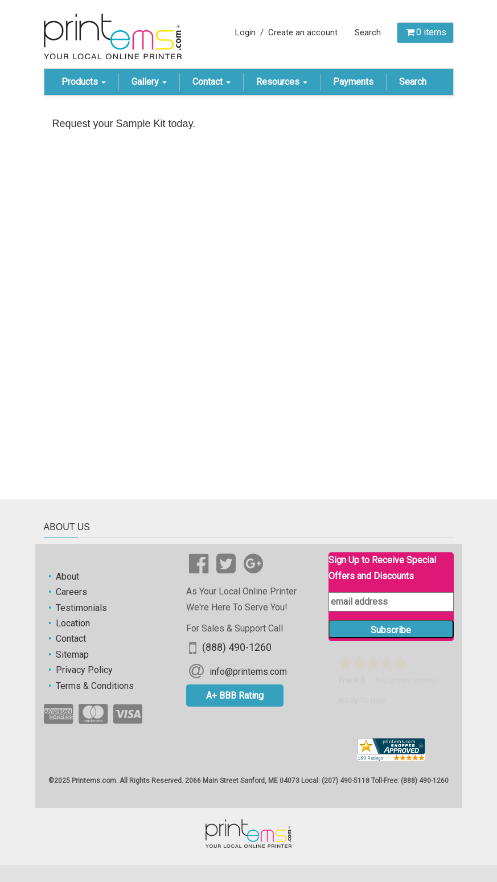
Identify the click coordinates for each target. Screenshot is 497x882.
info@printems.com (248, 671)
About (67, 576)
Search (368, 32)
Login (245, 32)
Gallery (149, 81)
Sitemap (72, 654)
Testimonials (81, 607)
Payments (353, 81)
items (425, 32)
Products (83, 81)
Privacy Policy (84, 669)
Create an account (303, 32)
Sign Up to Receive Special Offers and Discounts (382, 568)
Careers (71, 591)
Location (73, 623)
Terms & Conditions (95, 685)
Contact (211, 81)
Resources (281, 81)
